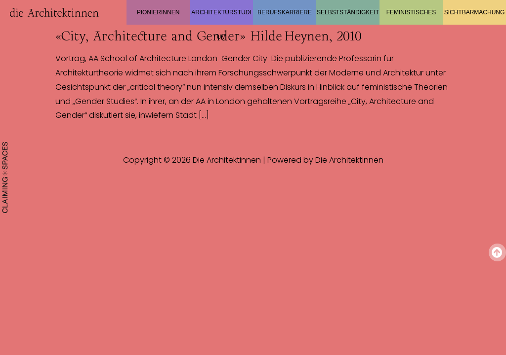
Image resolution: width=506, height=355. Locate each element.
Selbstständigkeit (348, 12)
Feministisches (411, 12)
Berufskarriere (284, 12)
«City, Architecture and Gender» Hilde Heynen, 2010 (208, 36)
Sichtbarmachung (474, 12)
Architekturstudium (221, 17)
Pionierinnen (158, 12)
